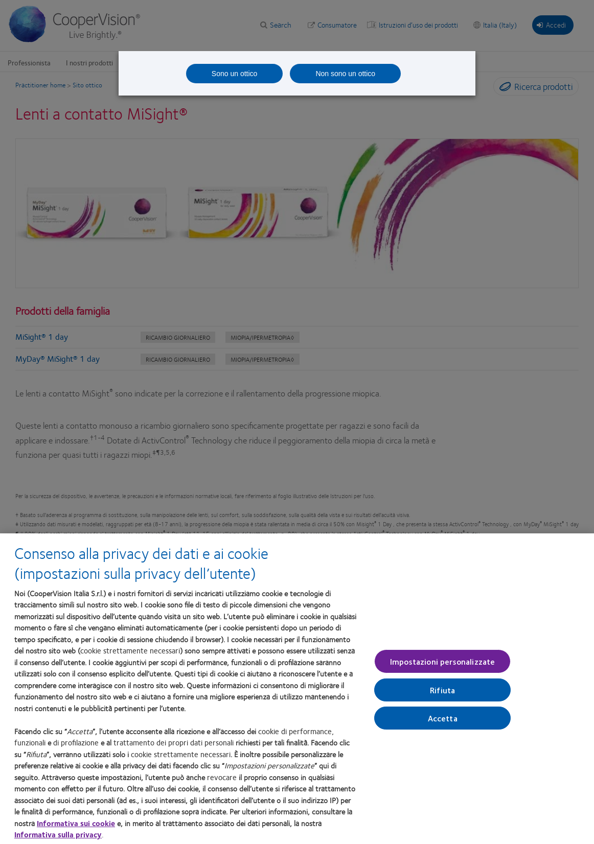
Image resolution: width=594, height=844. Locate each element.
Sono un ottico (235, 73)
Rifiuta (442, 693)
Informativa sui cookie (76, 825)
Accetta (443, 721)
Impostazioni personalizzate (442, 664)
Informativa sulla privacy (58, 837)
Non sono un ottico (345, 73)
